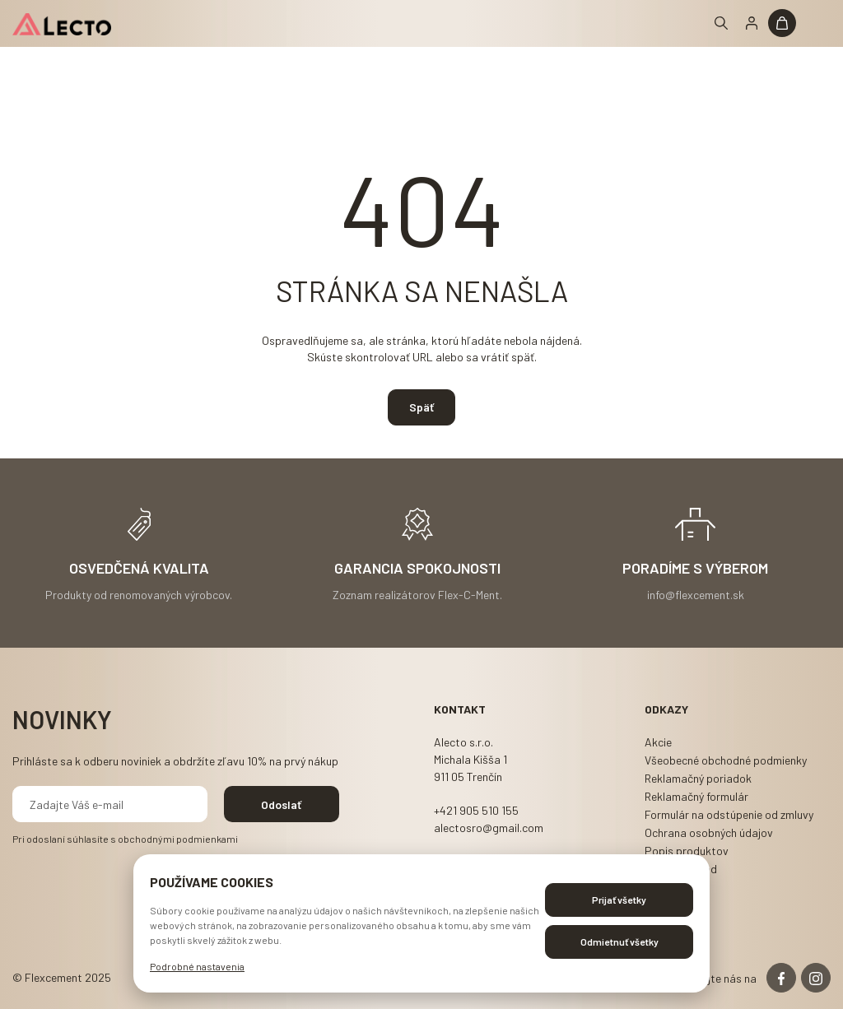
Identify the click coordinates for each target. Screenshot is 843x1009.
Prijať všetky (619, 899)
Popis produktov (687, 851)
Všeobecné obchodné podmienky (726, 760)
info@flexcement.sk (695, 594)
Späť (421, 407)
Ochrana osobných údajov (709, 832)
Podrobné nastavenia (197, 966)
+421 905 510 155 (476, 810)
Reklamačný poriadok (698, 778)
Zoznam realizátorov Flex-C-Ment (416, 594)
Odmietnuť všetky (619, 941)
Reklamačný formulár (696, 796)
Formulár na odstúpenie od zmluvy (729, 814)
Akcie (658, 742)
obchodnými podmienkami (178, 838)
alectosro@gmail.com (488, 828)
